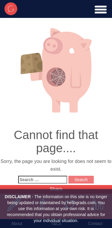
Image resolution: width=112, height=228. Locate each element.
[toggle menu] (100, 10)
